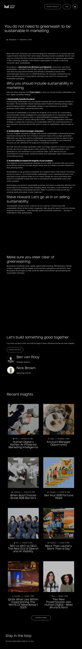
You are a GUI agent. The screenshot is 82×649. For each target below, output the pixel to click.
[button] (75, 6)
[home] (9, 6)
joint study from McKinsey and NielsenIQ (35, 67)
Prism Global (35, 92)
